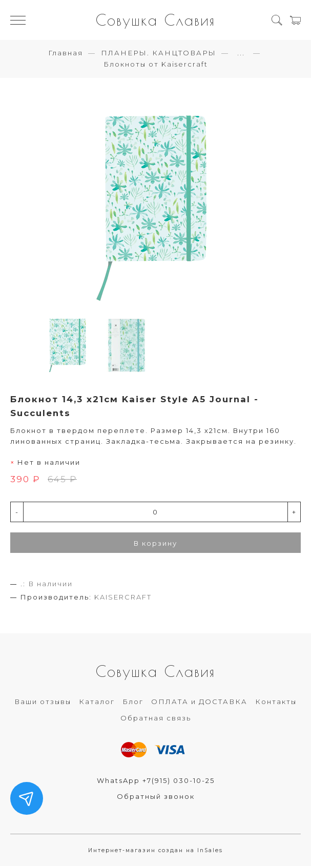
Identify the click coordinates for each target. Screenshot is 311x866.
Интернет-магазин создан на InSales (155, 850)
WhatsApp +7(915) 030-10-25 (156, 780)
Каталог (97, 701)
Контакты (276, 701)
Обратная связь (155, 718)
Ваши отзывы (42, 701)
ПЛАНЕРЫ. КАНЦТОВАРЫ (158, 53)
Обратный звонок (156, 796)
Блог (132, 701)
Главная (65, 53)
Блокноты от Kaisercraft (155, 64)
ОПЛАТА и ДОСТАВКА (199, 701)
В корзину (155, 543)
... (241, 53)
